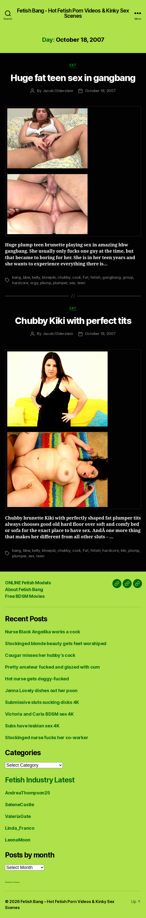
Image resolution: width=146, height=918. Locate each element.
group (128, 277)
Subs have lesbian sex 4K (32, 725)
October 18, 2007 (100, 90)
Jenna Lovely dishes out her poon (41, 690)
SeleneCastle (19, 804)
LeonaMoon (17, 839)
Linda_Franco (19, 828)
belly (36, 277)
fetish (95, 277)
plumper (60, 282)
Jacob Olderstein (58, 90)
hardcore (20, 282)
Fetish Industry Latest (39, 780)
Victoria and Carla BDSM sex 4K (39, 714)
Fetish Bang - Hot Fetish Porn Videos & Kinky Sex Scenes (73, 13)
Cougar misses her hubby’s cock (40, 655)
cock (76, 277)
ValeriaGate (18, 816)
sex (72, 282)
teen (81, 282)
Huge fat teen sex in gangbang (73, 77)
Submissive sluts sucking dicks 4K (42, 702)
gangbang (111, 277)
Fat (73, 65)
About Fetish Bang (24, 589)
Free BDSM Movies (24, 596)
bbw (26, 277)
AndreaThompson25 (27, 792)
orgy (34, 282)
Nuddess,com (16, 881)
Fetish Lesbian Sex (8, 881)
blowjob (48, 277)
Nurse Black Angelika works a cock (42, 631)
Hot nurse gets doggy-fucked (37, 678)
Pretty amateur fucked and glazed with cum (52, 667)
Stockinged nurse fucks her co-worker (46, 737)
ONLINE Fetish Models (28, 582)
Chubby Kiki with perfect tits (73, 320)
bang (16, 277)
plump (45, 282)
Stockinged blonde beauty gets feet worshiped (55, 643)
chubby (63, 277)
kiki (123, 550)
